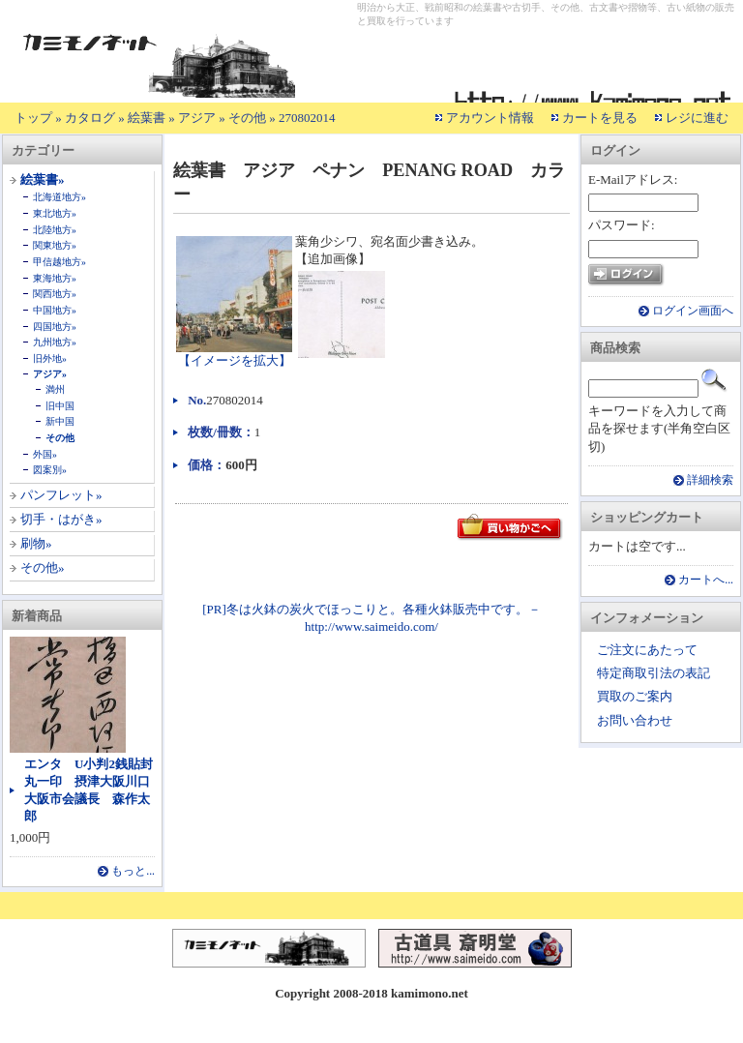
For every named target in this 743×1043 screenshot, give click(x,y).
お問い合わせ (634, 720)
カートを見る (600, 117)
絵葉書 (146, 117)
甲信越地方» (59, 261)
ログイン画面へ (692, 311)
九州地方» (54, 342)
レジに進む (697, 117)
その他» (42, 567)
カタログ (90, 117)
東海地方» (54, 278)
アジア (197, 117)
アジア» (50, 374)
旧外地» (50, 358)
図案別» (50, 469)
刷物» (36, 543)
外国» (45, 454)
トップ (33, 117)
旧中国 (59, 406)
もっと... (133, 871)
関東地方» (54, 245)
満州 (55, 389)
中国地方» (54, 310)
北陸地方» (54, 229)
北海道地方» (59, 197)
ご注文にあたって (647, 649)
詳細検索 (710, 480)
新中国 (59, 421)
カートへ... (705, 580)
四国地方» (54, 326)
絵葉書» (42, 179)
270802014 (307, 117)
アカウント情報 (490, 117)
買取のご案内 (634, 696)
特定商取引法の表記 (653, 673)
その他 (247, 117)
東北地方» (54, 213)
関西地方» (54, 293)
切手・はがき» (61, 519)
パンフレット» (61, 495)
